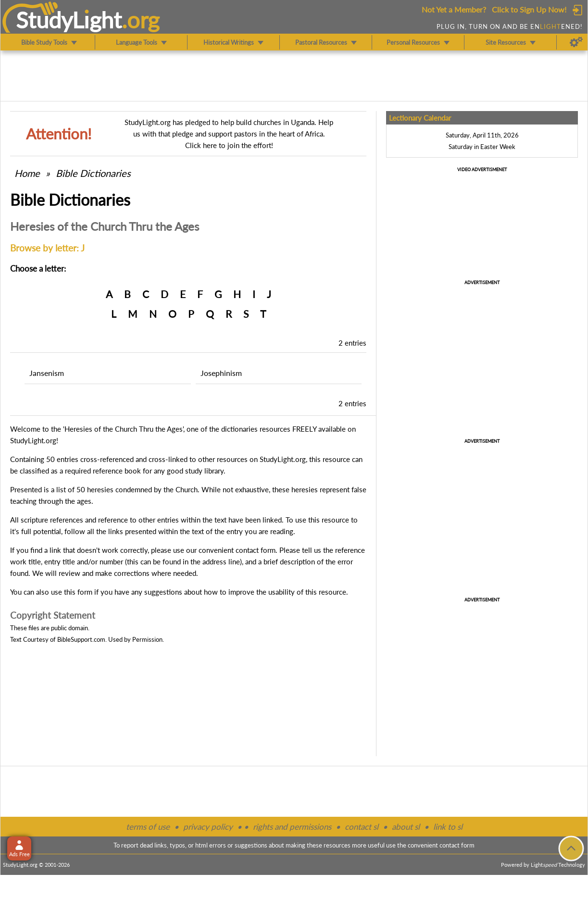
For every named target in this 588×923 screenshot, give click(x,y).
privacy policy (208, 827)
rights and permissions (292, 827)
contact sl (361, 827)
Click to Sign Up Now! (529, 9)
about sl (406, 827)
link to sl (448, 827)
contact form (255, 550)
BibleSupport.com (81, 639)
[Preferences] (576, 42)
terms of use (148, 827)
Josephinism (221, 372)
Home (27, 173)
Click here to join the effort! (229, 145)
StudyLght (69, 19)
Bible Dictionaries (93, 173)
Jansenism (46, 372)
